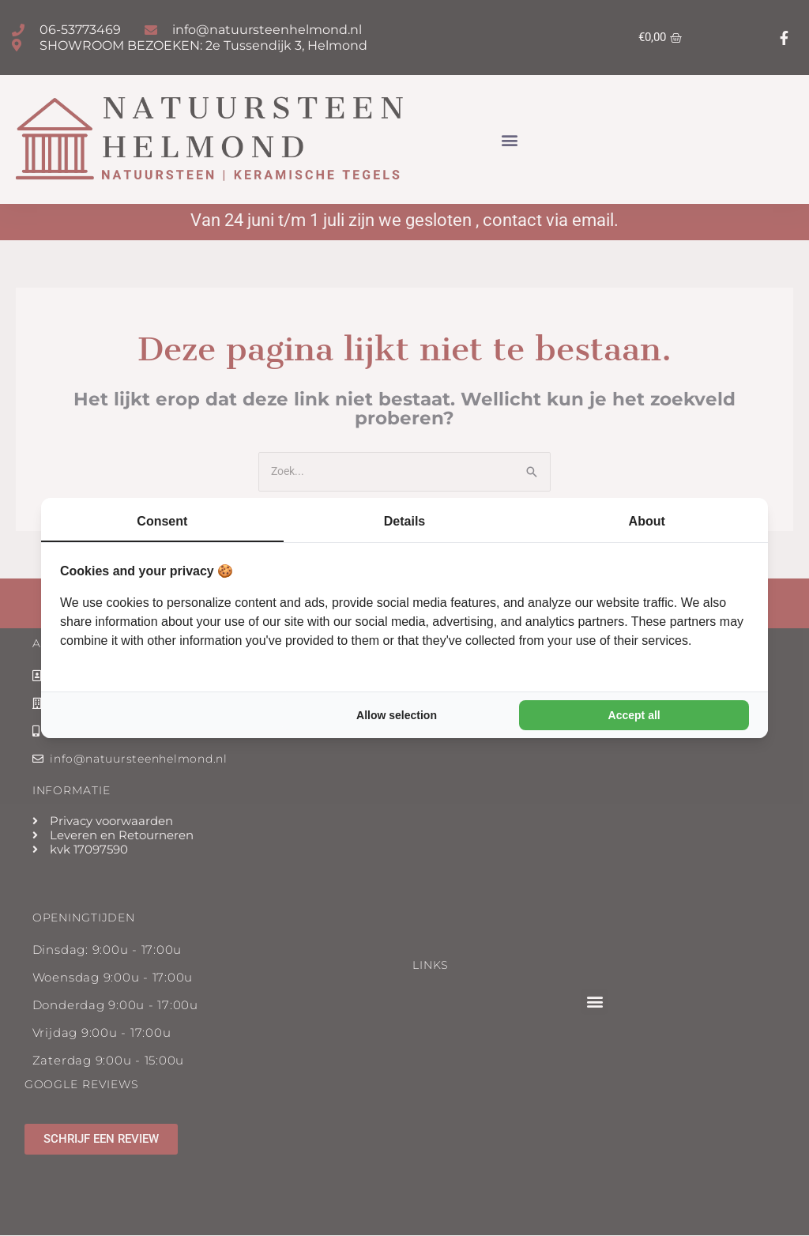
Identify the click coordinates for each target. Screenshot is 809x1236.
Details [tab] (404, 521)
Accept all (634, 715)
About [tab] (647, 521)
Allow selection (396, 715)
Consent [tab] (162, 521)
